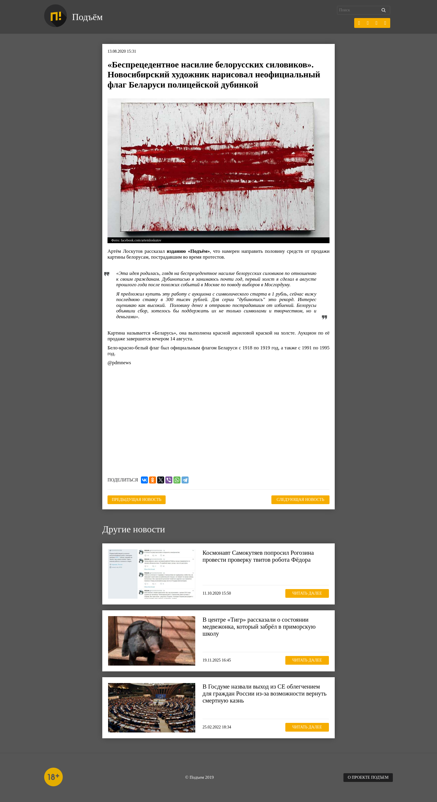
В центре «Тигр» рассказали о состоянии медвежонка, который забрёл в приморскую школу (259, 626)
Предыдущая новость (137, 499)
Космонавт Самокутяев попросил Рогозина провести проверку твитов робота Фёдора (258, 556)
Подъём (87, 17)
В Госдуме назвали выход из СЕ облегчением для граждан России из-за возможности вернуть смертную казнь (265, 693)
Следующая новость (300, 499)
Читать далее (307, 593)
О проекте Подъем (368, 777)
